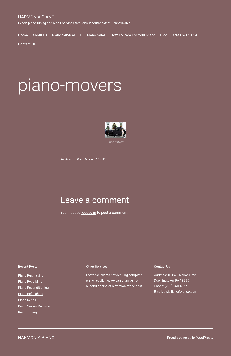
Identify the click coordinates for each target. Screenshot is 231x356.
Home (23, 35)
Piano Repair (27, 300)
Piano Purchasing (30, 275)
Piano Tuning (27, 312)
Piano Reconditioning (33, 287)
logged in (88, 212)
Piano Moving (85, 159)
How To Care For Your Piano (132, 35)
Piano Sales (96, 35)
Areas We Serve (184, 35)
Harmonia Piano (36, 16)
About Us (39, 35)
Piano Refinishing (30, 294)
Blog (163, 35)
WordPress (204, 337)
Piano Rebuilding (30, 281)
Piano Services (64, 35)
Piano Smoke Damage (34, 306)
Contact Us (27, 44)
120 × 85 (99, 159)
